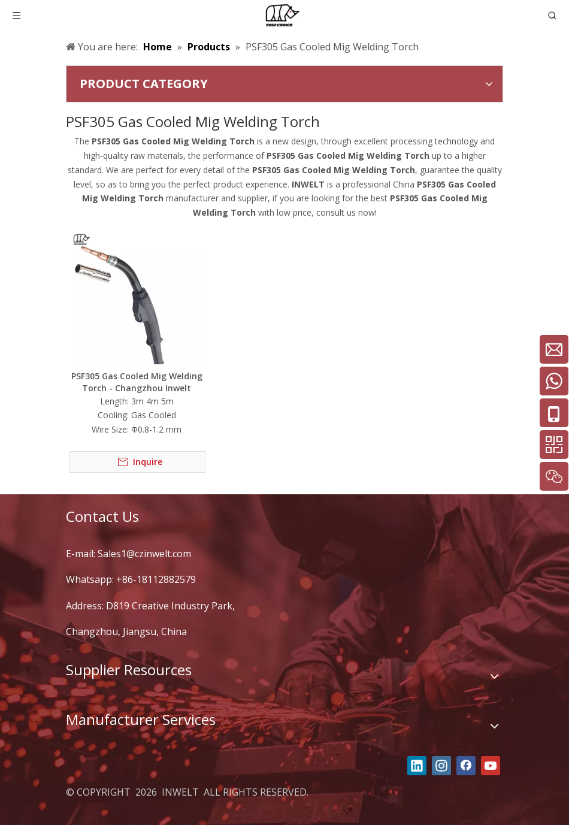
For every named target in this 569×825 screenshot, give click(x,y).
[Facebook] (466, 765)
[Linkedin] (416, 765)
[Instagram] (441, 765)
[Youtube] (490, 765)
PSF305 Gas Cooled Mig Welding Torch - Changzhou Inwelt (136, 382)
